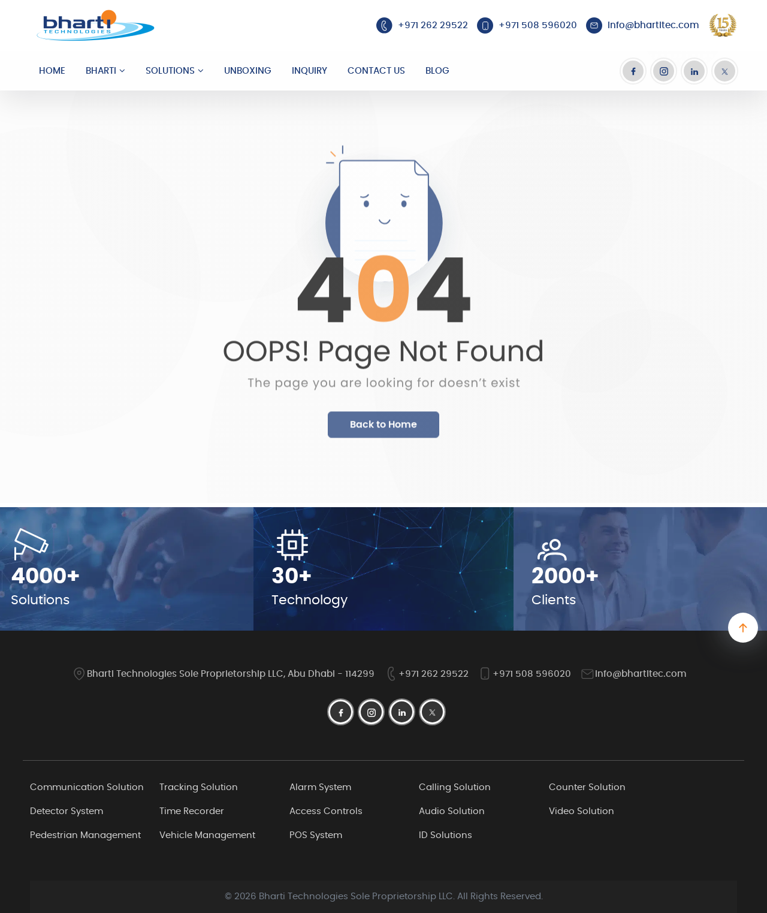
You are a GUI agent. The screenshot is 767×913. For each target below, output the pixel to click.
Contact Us (376, 71)
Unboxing (247, 71)
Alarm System (320, 787)
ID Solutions (445, 835)
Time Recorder (191, 811)
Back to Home (383, 432)
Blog (437, 71)
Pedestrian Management (85, 835)
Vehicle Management (207, 835)
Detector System (66, 811)
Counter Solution (587, 787)
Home (52, 71)
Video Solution (581, 811)
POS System (315, 835)
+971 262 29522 (426, 674)
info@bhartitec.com (633, 674)
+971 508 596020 (524, 674)
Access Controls (326, 811)
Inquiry (309, 71)
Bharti (101, 71)
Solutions (170, 71)
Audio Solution (452, 811)
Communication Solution (87, 787)
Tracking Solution (198, 787)
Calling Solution (455, 787)
